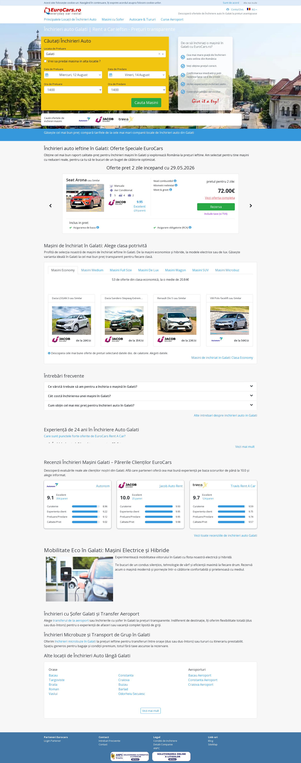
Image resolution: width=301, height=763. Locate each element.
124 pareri (208, 498)
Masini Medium (92, 270)
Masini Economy (63, 270)
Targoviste (56, 680)
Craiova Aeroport (200, 684)
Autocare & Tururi (142, 19)
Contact (103, 744)
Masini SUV (200, 270)
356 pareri (62, 498)
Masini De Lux (148, 270)
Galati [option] (50, 54)
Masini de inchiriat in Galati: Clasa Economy (222, 358)
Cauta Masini (146, 102)
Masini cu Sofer (113, 19)
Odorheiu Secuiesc (131, 694)
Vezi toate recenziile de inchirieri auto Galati (225, 535)
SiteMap (212, 744)
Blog (210, 740)
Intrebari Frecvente (109, 740)
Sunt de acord (231, 2)
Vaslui (53, 694)
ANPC (156, 748)
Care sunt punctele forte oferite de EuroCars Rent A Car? (85, 436)
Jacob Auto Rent (171, 486)
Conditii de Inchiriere (165, 740)
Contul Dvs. (235, 9)
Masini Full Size (121, 270)
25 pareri (137, 498)
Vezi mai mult (245, 447)
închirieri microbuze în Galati (75, 641)
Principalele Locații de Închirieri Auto (70, 19)
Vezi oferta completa (220, 198)
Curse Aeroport (172, 19)
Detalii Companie (163, 744)
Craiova (123, 680)
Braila (53, 684)
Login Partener (52, 740)
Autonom (103, 486)
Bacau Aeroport (199, 675)
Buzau (123, 684)
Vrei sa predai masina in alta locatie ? (74, 61)
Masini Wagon (175, 270)
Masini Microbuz (227, 270)
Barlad (123, 689)
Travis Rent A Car (243, 486)
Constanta (125, 675)
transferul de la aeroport (71, 620)
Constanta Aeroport (202, 680)
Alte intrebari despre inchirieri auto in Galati (225, 415)
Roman (54, 689)
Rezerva (216, 207)
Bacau (53, 675)
